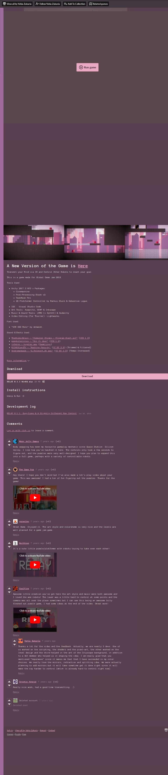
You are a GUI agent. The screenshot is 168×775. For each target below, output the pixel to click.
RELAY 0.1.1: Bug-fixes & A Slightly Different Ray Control (42, 413)
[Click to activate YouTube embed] (35, 497)
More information (18, 360)
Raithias (24, 543)
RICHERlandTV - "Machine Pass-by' (31, 347)
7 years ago (47, 441)
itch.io (10, 730)
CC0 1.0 (84, 338)
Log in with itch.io (18, 430)
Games (10, 734)
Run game (87, 67)
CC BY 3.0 (58, 347)
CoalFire (24, 588)
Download (87, 376)
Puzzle (18, 734)
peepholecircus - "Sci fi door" (30, 341)
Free (24, 734)
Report (43, 730)
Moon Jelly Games (29, 441)
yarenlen (24, 521)
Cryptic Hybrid (27, 682)
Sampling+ (45, 344)
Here (83, 266)
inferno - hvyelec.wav (24, 344)
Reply (16, 461)
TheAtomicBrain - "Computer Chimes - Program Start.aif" (45, 338)
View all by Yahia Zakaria (26, 730)
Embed (51, 730)
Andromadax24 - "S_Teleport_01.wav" (32, 351)
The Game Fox (26, 469)
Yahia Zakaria (32, 641)
